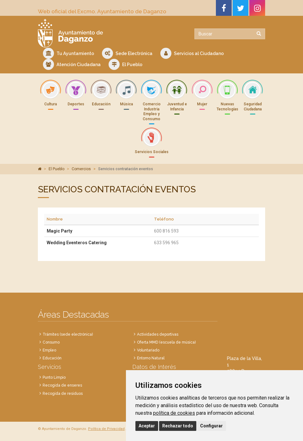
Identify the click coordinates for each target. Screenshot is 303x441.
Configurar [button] (211, 425)
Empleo (49, 350)
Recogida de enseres (62, 385)
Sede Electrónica (127, 53)
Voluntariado (148, 350)
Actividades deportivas (157, 334)
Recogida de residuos (63, 393)
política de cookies (174, 413)
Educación (52, 358)
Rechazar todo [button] (177, 425)
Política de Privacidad (106, 429)
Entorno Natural (150, 358)
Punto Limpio (54, 377)
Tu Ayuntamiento (68, 53)
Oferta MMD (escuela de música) (166, 342)
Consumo (51, 342)
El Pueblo (125, 64)
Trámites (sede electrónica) (68, 334)
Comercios (81, 169)
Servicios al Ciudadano (192, 53)
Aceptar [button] (147, 425)
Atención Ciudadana (72, 64)
